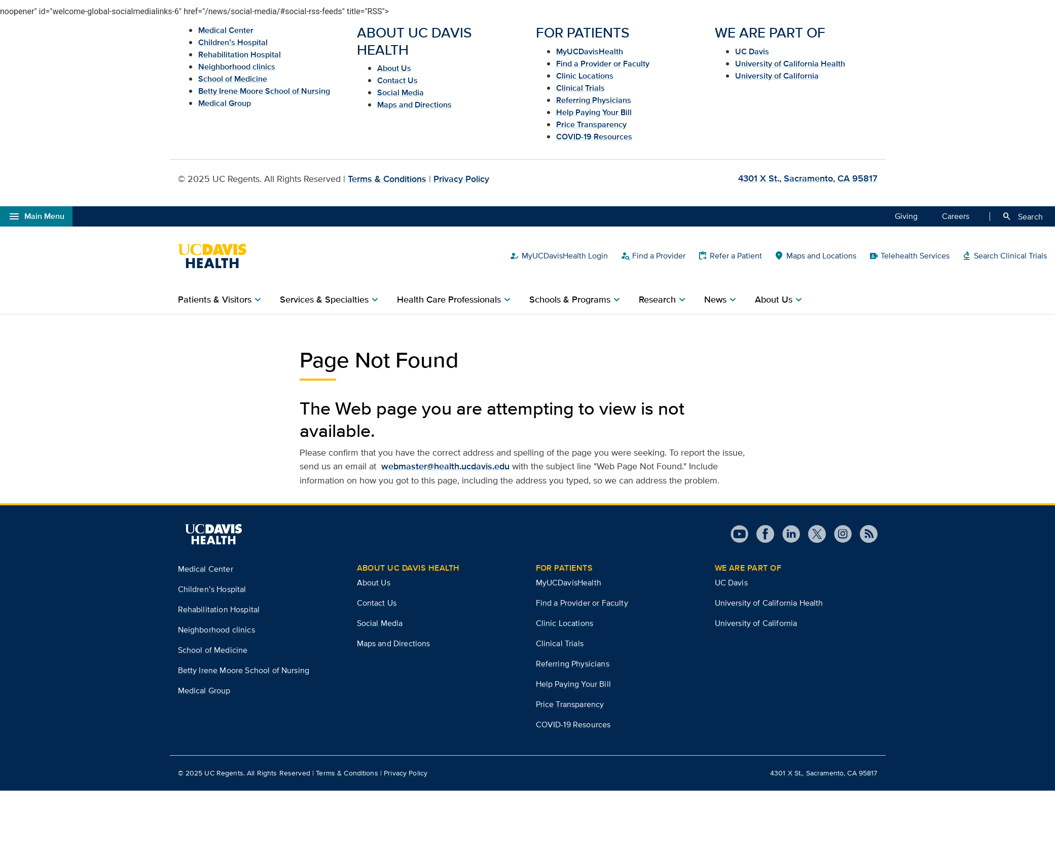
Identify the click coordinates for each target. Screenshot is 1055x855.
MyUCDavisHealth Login (559, 256)
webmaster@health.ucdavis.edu (445, 466)
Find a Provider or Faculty (602, 63)
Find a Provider (652, 256)
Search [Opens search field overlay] (1022, 216)
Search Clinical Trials (1004, 256)
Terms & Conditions (387, 178)
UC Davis (752, 51)
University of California (777, 76)
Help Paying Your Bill (594, 112)
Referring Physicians (593, 100)
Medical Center (225, 30)
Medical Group (224, 103)
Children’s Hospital (233, 42)
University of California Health (790, 63)
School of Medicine (232, 79)
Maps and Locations (815, 256)
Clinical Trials (580, 88)
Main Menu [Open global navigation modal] (36, 216)
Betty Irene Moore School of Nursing (264, 91)
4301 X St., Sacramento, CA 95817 (808, 178)
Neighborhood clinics (236, 66)
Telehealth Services (909, 256)
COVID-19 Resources (594, 136)
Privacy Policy (461, 178)
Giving (906, 216)
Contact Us (397, 80)
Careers (955, 216)
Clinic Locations (584, 76)
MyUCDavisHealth (589, 51)
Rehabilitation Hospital (239, 54)
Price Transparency (591, 124)
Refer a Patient (730, 256)
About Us (394, 68)
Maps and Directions (414, 104)
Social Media (400, 92)
